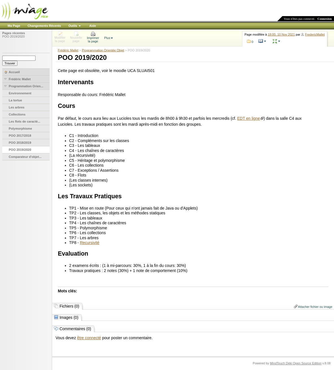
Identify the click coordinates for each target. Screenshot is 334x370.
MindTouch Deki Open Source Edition (296, 363)
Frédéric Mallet (68, 50)
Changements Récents (44, 25)
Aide (92, 25)
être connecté (89, 338)
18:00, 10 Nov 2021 (281, 34)
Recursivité (89, 242)
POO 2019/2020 (13, 36)
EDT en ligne (248, 118)
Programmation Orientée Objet (103, 50)
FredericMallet (315, 34)
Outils (72, 25)
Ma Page (14, 25)
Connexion (324, 18)
